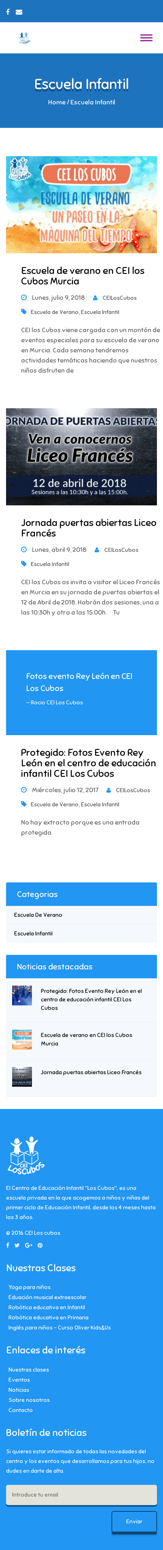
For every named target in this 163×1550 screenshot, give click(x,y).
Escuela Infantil (100, 312)
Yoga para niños (29, 1287)
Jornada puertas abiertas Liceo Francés (89, 528)
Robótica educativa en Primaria (48, 1317)
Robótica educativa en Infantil (46, 1307)
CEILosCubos (115, 298)
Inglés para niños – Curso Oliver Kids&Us (59, 1327)
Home (57, 102)
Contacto (20, 1410)
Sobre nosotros (29, 1400)
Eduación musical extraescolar (47, 1297)
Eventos (19, 1379)
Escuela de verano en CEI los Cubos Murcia (82, 276)
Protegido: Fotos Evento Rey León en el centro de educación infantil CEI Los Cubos (88, 763)
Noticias (18, 1390)
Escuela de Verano (54, 312)
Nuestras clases (28, 1369)
